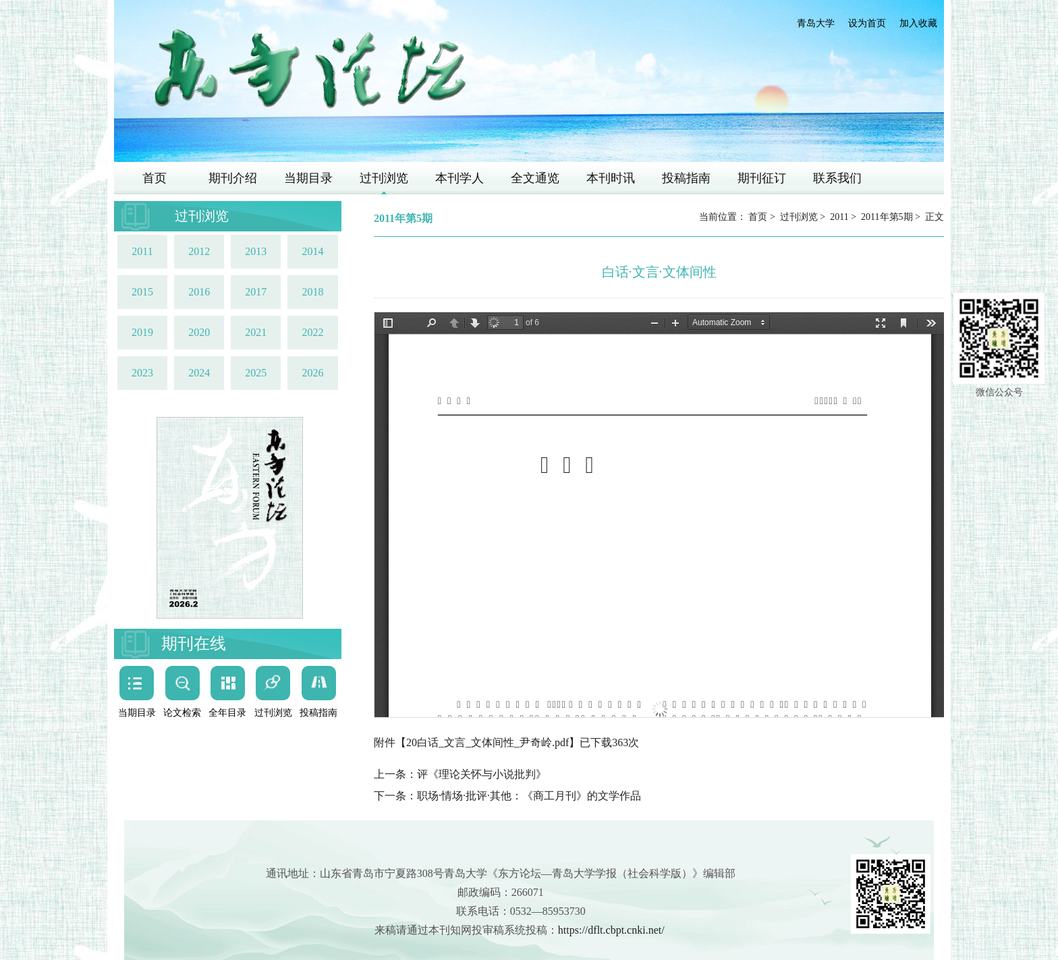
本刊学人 (459, 178)
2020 (199, 332)
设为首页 (867, 23)
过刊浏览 (384, 178)
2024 (199, 372)
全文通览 (535, 178)
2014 (312, 251)
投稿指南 (686, 178)
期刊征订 (761, 178)
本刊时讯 (610, 178)
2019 (142, 332)
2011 (142, 251)
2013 (256, 251)
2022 (312, 332)
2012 (199, 251)
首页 (154, 178)
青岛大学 (816, 23)
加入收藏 (918, 23)
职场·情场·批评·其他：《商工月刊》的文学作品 (529, 795)
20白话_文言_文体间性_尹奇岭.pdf (487, 742)
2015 (142, 292)
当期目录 (308, 178)
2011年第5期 (886, 217)
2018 (312, 292)
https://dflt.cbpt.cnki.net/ (611, 930)
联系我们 (837, 178)
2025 (256, 372)
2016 (199, 292)
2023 (142, 372)
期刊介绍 (232, 178)
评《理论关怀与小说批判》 (482, 774)
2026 (312, 372)
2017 (256, 292)
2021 (256, 332)
